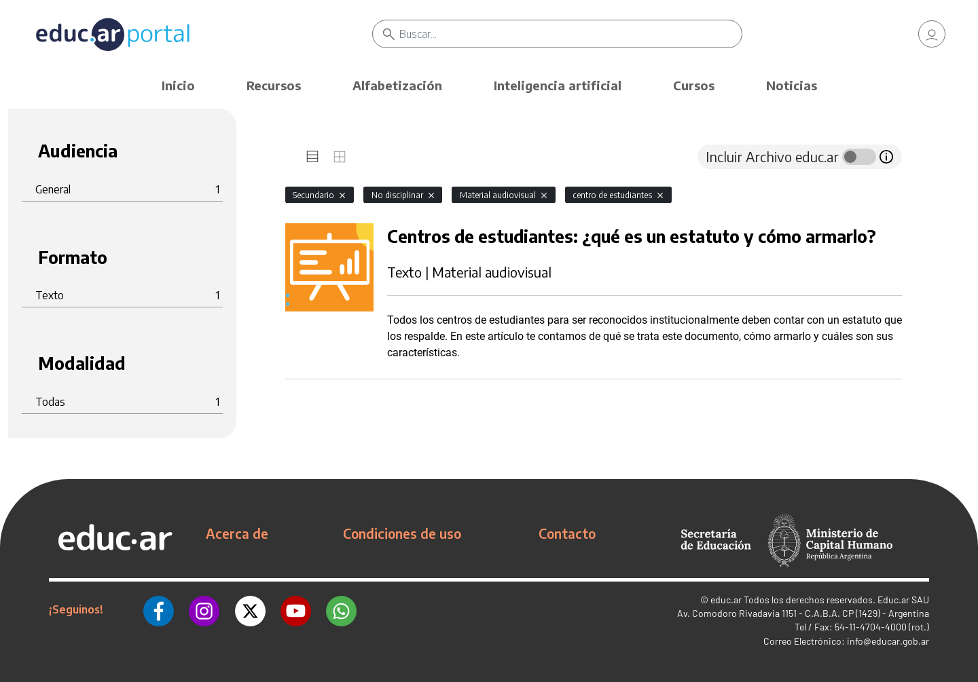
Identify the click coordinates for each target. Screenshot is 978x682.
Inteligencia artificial (557, 85)
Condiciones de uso (402, 533)
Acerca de (237, 533)
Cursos (693, 85)
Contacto (567, 533)
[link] (931, 34)
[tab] (312, 156)
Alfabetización (397, 85)
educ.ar (726, 599)
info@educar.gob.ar (888, 641)
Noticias (791, 85)
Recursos (274, 85)
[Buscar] (570, 34)
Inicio (178, 85)
